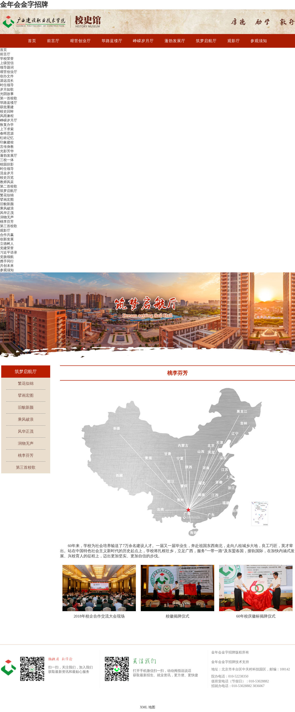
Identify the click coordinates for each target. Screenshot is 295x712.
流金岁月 (7, 173)
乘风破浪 (7, 208)
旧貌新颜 (7, 204)
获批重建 (7, 107)
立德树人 (7, 243)
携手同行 (7, 261)
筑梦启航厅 (206, 41)
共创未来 (7, 266)
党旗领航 (7, 257)
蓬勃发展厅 (175, 41)
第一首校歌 (8, 98)
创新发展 (7, 239)
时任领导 (7, 85)
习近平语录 (8, 252)
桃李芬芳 (7, 221)
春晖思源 (7, 133)
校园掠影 (7, 164)
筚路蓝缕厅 (112, 41)
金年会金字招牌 (24, 4)
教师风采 (7, 182)
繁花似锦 (7, 195)
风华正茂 (7, 213)
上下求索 (7, 129)
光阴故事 (7, 94)
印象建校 (7, 142)
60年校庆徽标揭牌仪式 (255, 616)
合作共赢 (7, 235)
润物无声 (7, 217)
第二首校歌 (8, 186)
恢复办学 (7, 125)
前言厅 (53, 41)
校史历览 (7, 177)
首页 (32, 41)
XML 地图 (147, 707)
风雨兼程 (7, 116)
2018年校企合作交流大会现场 (99, 616)
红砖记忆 (7, 138)
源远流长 (7, 80)
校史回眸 (7, 111)
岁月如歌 (7, 89)
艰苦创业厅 (80, 41)
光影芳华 (7, 151)
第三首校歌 (8, 226)
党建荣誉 (7, 248)
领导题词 (7, 67)
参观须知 (258, 41)
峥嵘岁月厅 (143, 41)
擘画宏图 (7, 199)
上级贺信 (7, 63)
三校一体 (7, 160)
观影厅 (233, 41)
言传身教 (7, 147)
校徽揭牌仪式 (177, 616)
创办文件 (7, 76)
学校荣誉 (7, 58)
